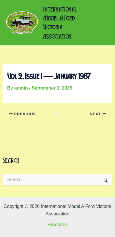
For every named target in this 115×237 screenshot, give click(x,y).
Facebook (57, 224)
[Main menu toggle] (103, 22)
